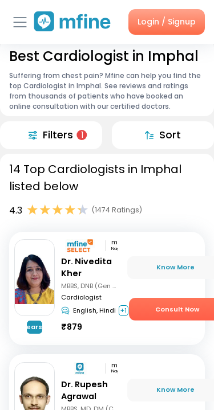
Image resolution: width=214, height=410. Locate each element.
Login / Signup (167, 21)
